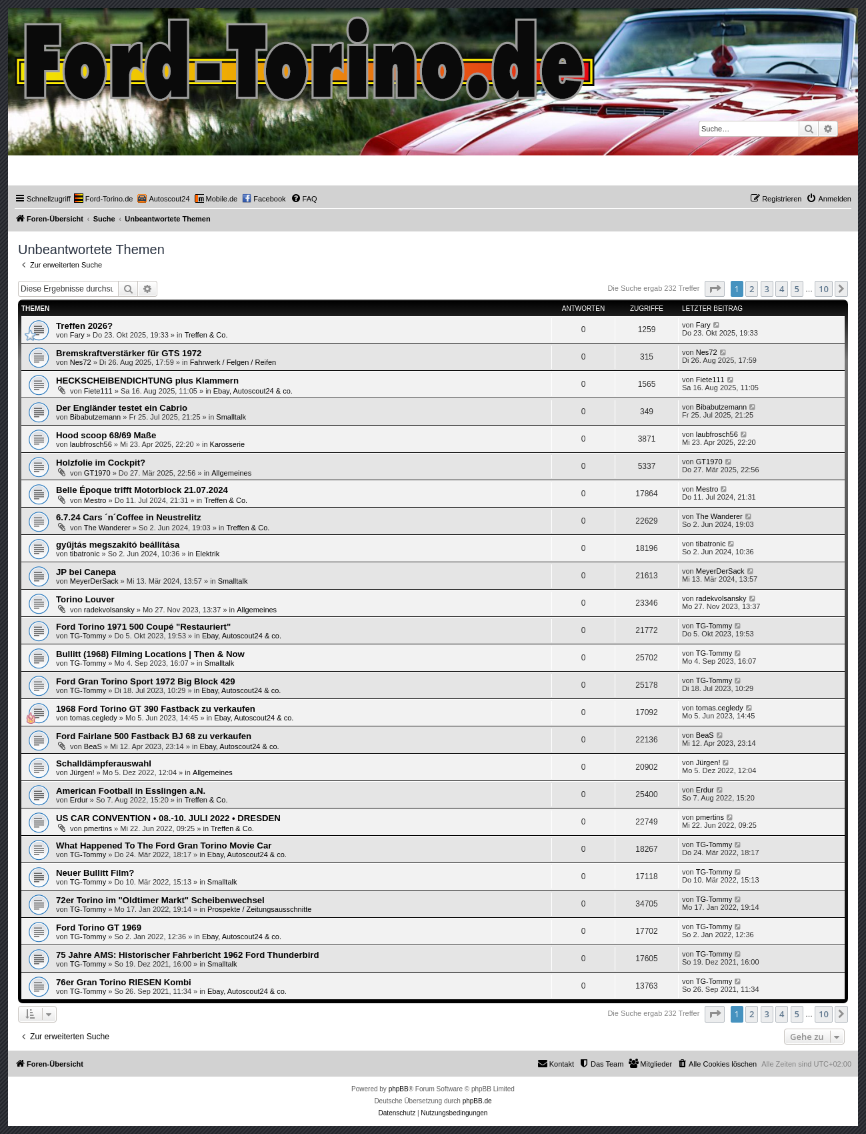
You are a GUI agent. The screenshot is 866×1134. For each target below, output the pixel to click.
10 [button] (824, 289)
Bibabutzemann (95, 417)
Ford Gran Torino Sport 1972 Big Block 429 (145, 681)
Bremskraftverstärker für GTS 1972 (128, 353)
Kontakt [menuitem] (555, 1063)
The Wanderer (107, 528)
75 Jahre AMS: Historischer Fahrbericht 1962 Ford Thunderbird (187, 955)
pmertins (98, 828)
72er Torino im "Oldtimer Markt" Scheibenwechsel (160, 900)
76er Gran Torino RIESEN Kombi (123, 982)
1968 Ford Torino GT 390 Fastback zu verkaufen (155, 709)
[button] (715, 289)
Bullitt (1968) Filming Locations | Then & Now (150, 654)
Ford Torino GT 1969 (98, 928)
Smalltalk (231, 417)
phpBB (399, 1089)
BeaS (93, 746)
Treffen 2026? (84, 326)
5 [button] (797, 289)
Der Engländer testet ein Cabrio (121, 408)
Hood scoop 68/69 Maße (106, 435)
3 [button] (767, 289)
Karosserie (227, 444)
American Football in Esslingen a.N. (130, 791)
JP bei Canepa (86, 572)
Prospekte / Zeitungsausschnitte (259, 909)
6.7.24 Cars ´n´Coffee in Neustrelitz (128, 517)
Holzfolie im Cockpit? (100, 463)
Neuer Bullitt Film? (95, 873)
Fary (77, 335)
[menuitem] (103, 199)
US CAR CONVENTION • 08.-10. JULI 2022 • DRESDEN (168, 818)
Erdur (79, 800)
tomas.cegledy (93, 718)
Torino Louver (85, 599)
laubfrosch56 (91, 444)
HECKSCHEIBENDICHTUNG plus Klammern (147, 381)
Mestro (95, 500)
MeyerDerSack (94, 581)
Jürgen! (82, 772)
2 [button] (751, 289)
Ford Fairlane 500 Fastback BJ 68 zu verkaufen (153, 736)
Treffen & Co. (206, 335)
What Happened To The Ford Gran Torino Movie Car (163, 845)
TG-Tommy (88, 636)
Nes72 (80, 362)
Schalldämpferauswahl (103, 763)
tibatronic (85, 554)
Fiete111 (98, 391)
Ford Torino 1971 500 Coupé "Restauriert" (143, 627)
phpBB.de (477, 1101)
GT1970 (97, 473)
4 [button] (781, 289)
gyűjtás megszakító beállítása (117, 545)
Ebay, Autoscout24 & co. (253, 391)
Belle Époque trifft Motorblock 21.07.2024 (142, 490)
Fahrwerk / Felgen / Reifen (233, 362)
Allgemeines (231, 473)
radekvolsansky (109, 610)
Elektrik (207, 554)
